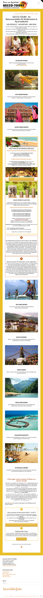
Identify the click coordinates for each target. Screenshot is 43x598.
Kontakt (6, 596)
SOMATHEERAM (19, 150)
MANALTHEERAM (11, 150)
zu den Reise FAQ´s (21, 538)
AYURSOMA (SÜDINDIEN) (30, 150)
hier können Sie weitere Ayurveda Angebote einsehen (21, 178)
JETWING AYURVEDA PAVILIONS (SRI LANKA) (21, 159)
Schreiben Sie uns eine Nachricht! (9, 565)
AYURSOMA (30, 207)
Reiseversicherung (6, 571)
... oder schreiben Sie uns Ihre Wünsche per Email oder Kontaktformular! (21, 524)
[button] (38, 2)
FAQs (28, 596)
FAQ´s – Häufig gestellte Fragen (9, 574)
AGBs (37, 596)
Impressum (11, 596)
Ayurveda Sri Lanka (6, 576)
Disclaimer (33, 596)
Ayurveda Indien (6, 575)
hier (11, 503)
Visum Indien (5, 573)
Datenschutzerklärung (20, 596)
